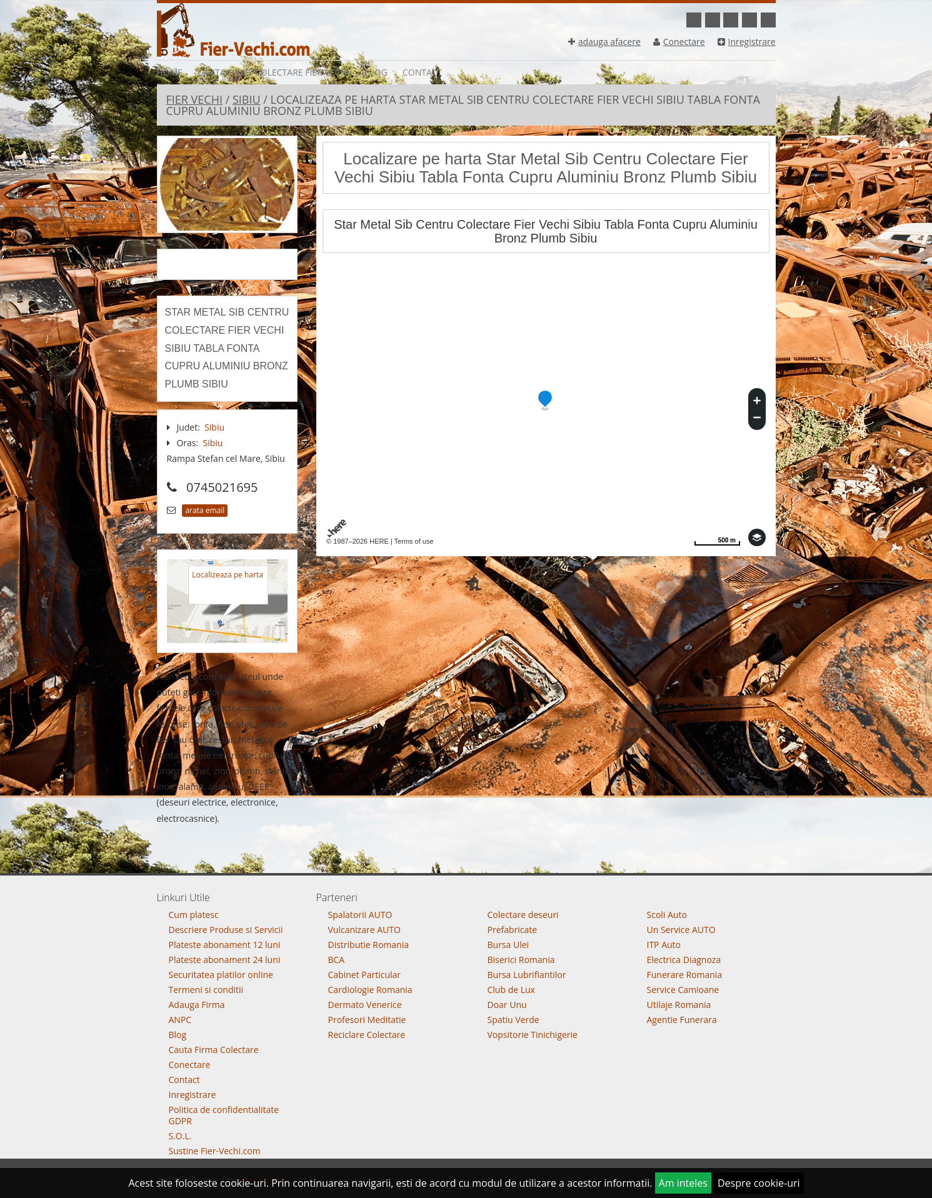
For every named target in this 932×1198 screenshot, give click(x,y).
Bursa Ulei (508, 945)
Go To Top (466, 871)
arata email (204, 510)
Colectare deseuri (523, 915)
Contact (422, 72)
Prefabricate (513, 930)
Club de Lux (511, 990)
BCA (336, 960)
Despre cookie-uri (759, 1183)
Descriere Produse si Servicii (226, 930)
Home (170, 72)
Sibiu (247, 99)
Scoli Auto (667, 915)
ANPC (180, 1020)
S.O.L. (180, 1136)
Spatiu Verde (513, 1020)
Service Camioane (683, 990)
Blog (376, 72)
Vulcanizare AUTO (364, 930)
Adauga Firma (197, 1005)
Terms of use (414, 541)
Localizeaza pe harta (227, 574)
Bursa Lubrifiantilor (527, 975)
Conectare (679, 41)
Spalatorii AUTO (360, 915)
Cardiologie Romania (370, 990)
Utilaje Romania (679, 1005)
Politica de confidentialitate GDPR (224, 1115)
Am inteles (683, 1183)
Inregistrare (747, 41)
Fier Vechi (194, 99)
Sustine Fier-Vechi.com (215, 1151)
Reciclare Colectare (367, 1035)
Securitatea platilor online (221, 975)
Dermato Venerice (365, 1005)
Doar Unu (507, 1005)
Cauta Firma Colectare (214, 1050)
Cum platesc (194, 915)
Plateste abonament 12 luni (225, 945)
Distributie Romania (368, 945)
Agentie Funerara (682, 1020)
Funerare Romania (685, 975)
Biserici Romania (521, 960)
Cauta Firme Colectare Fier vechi (273, 72)
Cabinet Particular (364, 975)
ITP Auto (664, 945)
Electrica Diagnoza (684, 960)
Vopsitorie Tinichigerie (533, 1035)
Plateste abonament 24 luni (225, 960)
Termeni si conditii (206, 990)
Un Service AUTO (681, 930)
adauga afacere (604, 41)
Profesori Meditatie (367, 1020)
